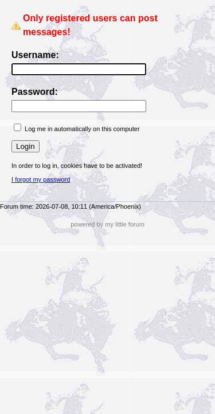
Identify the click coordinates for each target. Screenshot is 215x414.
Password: (34, 92)
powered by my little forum (107, 224)
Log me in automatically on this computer (82, 128)
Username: (35, 55)
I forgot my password (40, 179)
